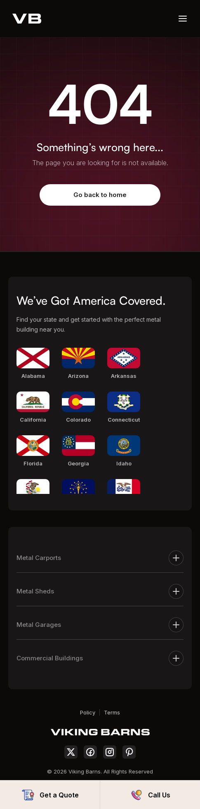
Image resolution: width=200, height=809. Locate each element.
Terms (112, 712)
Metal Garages (100, 624)
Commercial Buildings (100, 658)
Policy (87, 712)
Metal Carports (100, 557)
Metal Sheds (100, 591)
